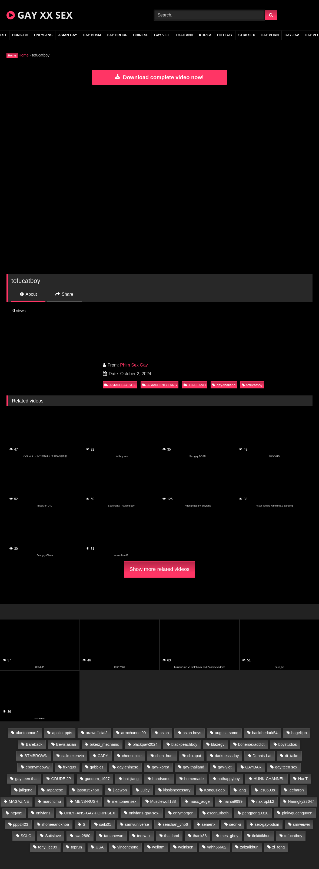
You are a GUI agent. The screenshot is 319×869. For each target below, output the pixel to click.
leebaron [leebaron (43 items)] (296, 790)
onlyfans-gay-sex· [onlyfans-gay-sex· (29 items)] (144, 813)
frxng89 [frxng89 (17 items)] (69, 767)
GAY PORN (270, 35)
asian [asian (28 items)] (164, 733)
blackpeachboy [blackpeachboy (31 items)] (184, 744)
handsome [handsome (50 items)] (161, 779)
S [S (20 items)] (84, 824)
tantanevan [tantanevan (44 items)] (113, 836)
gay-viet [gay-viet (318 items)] (224, 767)
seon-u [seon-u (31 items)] (235, 824)
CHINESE (140, 35)
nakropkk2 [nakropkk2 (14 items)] (265, 801)
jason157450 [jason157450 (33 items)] (88, 790)
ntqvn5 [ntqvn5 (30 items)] (16, 813)
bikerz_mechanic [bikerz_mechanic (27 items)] (104, 744)
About (28, 294)
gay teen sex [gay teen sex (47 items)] (286, 767)
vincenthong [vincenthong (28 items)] (127, 847)
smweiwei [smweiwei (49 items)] (301, 824)
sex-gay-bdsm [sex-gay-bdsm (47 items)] (267, 824)
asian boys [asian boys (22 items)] (191, 733)
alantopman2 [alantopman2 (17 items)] (27, 733)
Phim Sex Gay (134, 365)
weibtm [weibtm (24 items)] (158, 847)
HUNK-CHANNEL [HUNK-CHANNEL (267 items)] (269, 779)
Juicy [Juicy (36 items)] (145, 790)
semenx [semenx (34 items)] (208, 824)
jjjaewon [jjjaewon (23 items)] (120, 790)
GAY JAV (291, 35)
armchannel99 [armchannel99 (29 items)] (133, 733)
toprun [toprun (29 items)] (76, 847)
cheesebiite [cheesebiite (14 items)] (132, 756)
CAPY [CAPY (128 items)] (103, 756)
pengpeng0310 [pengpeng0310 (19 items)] (255, 813)
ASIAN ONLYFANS (159, 385)
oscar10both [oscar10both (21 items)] (217, 813)
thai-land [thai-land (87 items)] (171, 836)
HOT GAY (224, 35)
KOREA (205, 35)
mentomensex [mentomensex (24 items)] (124, 801)
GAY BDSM (92, 35)
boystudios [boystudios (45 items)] (287, 744)
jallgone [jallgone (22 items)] (25, 790)
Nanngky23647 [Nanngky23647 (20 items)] (301, 801)
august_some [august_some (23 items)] (226, 733)
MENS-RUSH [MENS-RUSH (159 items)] (86, 801)
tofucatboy (252, 385)
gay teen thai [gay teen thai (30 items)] (26, 779)
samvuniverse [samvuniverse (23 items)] (137, 824)
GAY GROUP (117, 35)
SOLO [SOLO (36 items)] (26, 836)
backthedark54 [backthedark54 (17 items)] (264, 733)
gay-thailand (223, 385)
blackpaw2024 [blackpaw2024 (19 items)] (145, 744)
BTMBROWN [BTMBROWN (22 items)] (36, 756)
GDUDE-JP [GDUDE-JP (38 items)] (61, 779)
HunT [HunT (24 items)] (303, 779)
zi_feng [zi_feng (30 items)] (278, 847)
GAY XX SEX (39, 15)
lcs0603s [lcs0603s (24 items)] (267, 790)
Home (24, 55)
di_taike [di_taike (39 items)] (291, 756)
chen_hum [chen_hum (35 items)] (164, 756)
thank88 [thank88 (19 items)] (200, 836)
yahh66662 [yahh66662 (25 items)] (216, 847)
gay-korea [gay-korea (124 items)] (160, 767)
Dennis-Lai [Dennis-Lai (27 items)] (261, 756)
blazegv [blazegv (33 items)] (218, 744)
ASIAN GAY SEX (120, 385)
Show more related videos (159, 569)
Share (64, 294)
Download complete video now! (159, 77)
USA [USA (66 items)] (100, 847)
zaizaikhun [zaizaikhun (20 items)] (249, 847)
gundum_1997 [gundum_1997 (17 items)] (97, 779)
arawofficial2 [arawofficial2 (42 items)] (97, 733)
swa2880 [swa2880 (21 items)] (82, 836)
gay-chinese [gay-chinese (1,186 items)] (127, 767)
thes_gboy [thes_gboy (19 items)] (229, 836)
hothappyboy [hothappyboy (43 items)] (228, 779)
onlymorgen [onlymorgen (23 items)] (183, 813)
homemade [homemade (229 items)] (194, 779)
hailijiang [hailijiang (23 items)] (131, 779)
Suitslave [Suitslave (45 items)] (53, 836)
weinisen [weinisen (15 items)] (185, 847)
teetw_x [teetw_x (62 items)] (144, 836)
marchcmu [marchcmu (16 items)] (52, 801)
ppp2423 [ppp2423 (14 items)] (20, 824)
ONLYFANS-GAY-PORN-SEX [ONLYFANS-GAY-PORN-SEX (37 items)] (89, 813)
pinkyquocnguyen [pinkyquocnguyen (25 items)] (297, 813)
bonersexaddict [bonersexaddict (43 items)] (251, 744)
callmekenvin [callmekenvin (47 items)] (72, 756)
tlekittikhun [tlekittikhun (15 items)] (261, 836)
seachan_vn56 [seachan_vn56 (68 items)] (175, 824)
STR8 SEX (246, 35)
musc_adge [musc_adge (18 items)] (200, 801)
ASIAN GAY (67, 35)
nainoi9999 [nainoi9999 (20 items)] (233, 801)
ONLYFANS (43, 35)
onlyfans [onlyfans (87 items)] (43, 813)
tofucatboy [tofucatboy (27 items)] (293, 836)
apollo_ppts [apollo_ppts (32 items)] (62, 733)
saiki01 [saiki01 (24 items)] (105, 824)
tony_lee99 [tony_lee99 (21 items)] (47, 847)
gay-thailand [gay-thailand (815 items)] (193, 767)
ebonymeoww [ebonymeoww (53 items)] (37, 767)
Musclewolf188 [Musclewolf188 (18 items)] (163, 801)
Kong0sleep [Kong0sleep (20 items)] (214, 790)
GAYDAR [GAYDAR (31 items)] (253, 767)
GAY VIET (162, 35)
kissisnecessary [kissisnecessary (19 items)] (177, 790)
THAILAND (184, 35)
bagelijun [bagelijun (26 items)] (299, 733)
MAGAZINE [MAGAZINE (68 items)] (19, 801)
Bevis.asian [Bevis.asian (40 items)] (66, 744)
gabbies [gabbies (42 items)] (96, 767)
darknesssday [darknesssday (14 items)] (227, 756)
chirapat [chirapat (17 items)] (194, 756)
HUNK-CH (20, 35)
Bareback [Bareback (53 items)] (34, 744)
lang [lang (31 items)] (242, 790)
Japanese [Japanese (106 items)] (54, 790)
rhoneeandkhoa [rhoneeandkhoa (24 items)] (55, 824)
